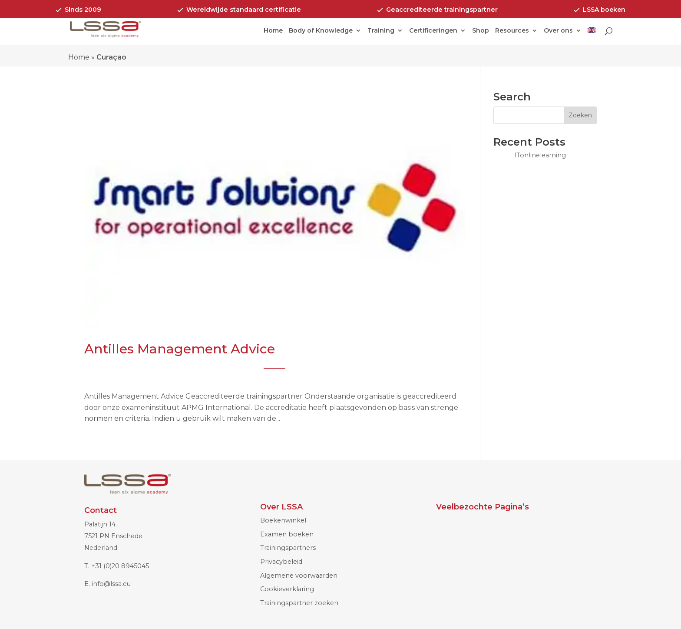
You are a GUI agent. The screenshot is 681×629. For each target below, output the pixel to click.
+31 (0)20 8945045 (120, 566)
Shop (480, 30)
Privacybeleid (281, 562)
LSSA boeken (604, 9)
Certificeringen (433, 30)
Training (380, 30)
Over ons (558, 30)
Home (273, 30)
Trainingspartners (288, 548)
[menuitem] (591, 36)
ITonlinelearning (540, 155)
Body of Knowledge (321, 30)
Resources (512, 30)
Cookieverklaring (287, 589)
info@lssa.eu (111, 584)
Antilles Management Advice (179, 349)
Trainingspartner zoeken (299, 603)
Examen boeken (287, 534)
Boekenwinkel (283, 520)
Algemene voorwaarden (298, 575)
